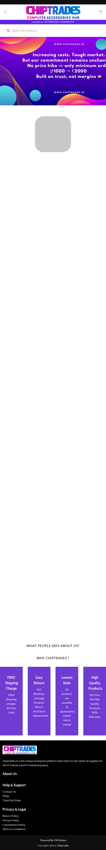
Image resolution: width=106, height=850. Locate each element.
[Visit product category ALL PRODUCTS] (53, 134)
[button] (100, 12)
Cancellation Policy (14, 824)
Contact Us (9, 791)
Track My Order (12, 800)
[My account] (5, 12)
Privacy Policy (11, 820)
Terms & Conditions (14, 829)
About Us (10, 774)
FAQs (6, 795)
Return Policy (11, 815)
